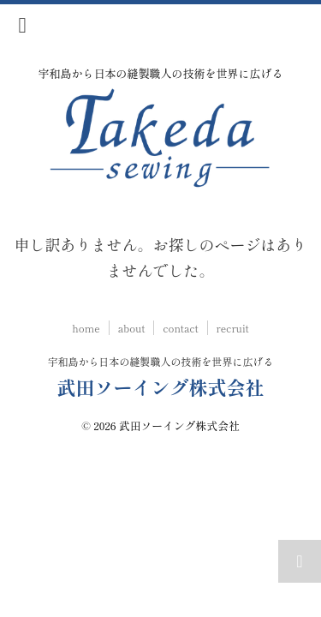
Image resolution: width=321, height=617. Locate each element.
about (132, 327)
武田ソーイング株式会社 (160, 386)
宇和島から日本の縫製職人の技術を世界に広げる (160, 361)
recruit (233, 327)
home (85, 327)
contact (180, 327)
